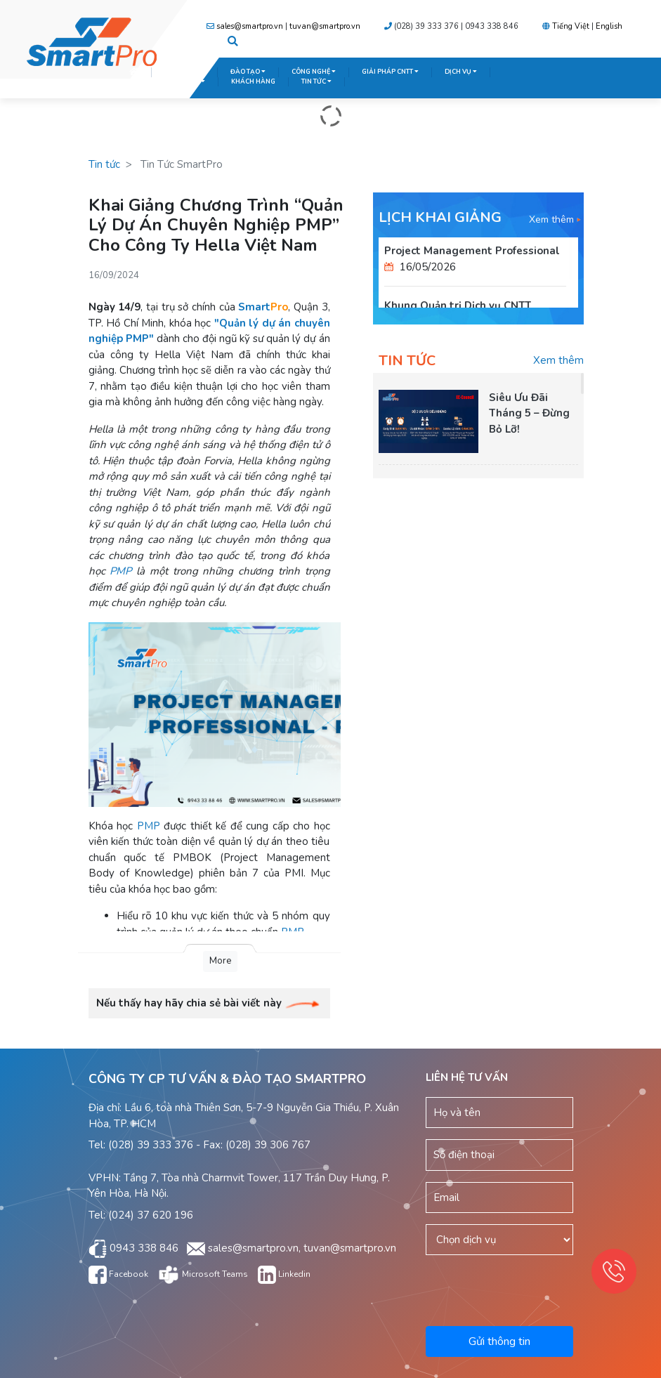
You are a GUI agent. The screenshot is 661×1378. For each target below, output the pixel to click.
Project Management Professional (472, 251)
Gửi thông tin (499, 1341)
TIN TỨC (316, 81)
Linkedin (284, 1274)
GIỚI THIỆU (184, 71)
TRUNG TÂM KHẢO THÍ (167, 81)
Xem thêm (555, 219)
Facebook (118, 1274)
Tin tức (104, 164)
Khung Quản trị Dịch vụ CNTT (457, 305)
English (609, 26)
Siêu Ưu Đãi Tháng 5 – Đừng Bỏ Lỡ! (529, 413)
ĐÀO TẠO (248, 71)
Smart (263, 307)
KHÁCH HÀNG (253, 81)
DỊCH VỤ (461, 71)
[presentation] (542, 1288)
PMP (120, 571)
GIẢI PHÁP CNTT (390, 71)
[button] (233, 42)
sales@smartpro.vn (249, 26)
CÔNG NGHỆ (314, 71)
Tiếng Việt (570, 26)
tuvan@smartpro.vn (324, 26)
